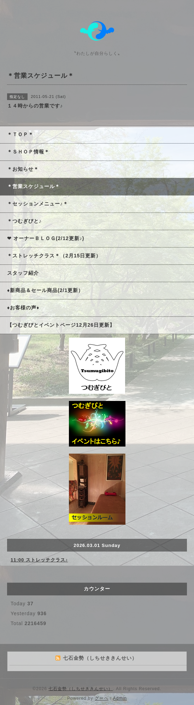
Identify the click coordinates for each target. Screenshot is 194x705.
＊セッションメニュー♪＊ (37, 203)
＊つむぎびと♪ (24, 221)
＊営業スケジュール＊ (33, 186)
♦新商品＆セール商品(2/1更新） (45, 290)
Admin (120, 698)
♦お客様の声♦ (23, 307)
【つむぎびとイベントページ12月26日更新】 (61, 325)
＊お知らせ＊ (23, 169)
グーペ (101, 698)
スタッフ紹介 (23, 273)
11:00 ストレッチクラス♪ (39, 560)
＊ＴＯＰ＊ (20, 134)
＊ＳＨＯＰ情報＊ (28, 152)
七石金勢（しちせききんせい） (80, 688)
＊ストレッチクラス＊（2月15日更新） (54, 255)
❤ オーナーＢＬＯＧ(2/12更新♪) (45, 238)
